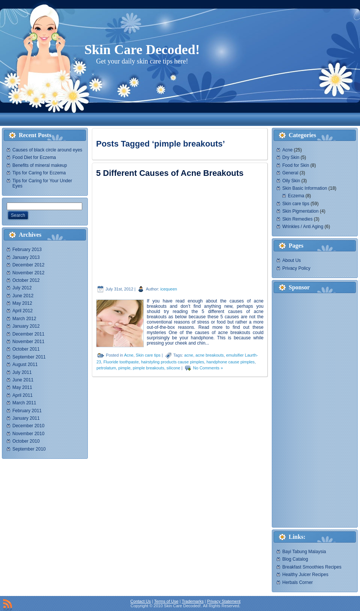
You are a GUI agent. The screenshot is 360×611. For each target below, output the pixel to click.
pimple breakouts (148, 368)
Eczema (296, 195)
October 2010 (26, 441)
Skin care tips (148, 355)
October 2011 (26, 349)
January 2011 (26, 418)
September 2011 (29, 357)
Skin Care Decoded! (142, 49)
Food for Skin (295, 165)
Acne (128, 355)
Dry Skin (290, 157)
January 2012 (26, 326)
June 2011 (22, 380)
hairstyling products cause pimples (172, 362)
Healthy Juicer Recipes (305, 574)
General (290, 172)
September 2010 (29, 449)
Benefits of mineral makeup (39, 165)
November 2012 (28, 272)
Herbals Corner (297, 582)
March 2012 (24, 318)
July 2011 (22, 372)
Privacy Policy (296, 268)
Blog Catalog (295, 559)
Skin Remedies (297, 219)
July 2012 (22, 287)
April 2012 (22, 310)
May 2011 (22, 387)
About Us (291, 260)
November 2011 (28, 341)
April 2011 (22, 395)
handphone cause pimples (230, 362)
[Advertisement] (144, 119)
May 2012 (22, 303)
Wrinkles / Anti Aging (302, 226)
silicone (174, 368)
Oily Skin (291, 180)
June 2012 (22, 295)
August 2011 (25, 364)
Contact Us (140, 601)
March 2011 (24, 402)
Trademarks (192, 601)
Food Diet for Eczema (34, 157)
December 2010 (28, 425)
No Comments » (208, 368)
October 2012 (26, 280)
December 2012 (28, 265)
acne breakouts (210, 355)
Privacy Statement (223, 601)
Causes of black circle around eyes (47, 150)
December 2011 (28, 334)
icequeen (168, 289)
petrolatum (106, 368)
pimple (124, 368)
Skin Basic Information (304, 188)
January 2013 (26, 257)
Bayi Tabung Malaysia (304, 551)
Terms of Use (166, 601)
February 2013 (27, 249)
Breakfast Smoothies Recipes (311, 567)
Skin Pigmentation (300, 211)
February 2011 (27, 410)
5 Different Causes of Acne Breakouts (170, 173)
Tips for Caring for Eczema (39, 172)
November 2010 (28, 433)
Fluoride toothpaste (121, 362)
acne (188, 355)
